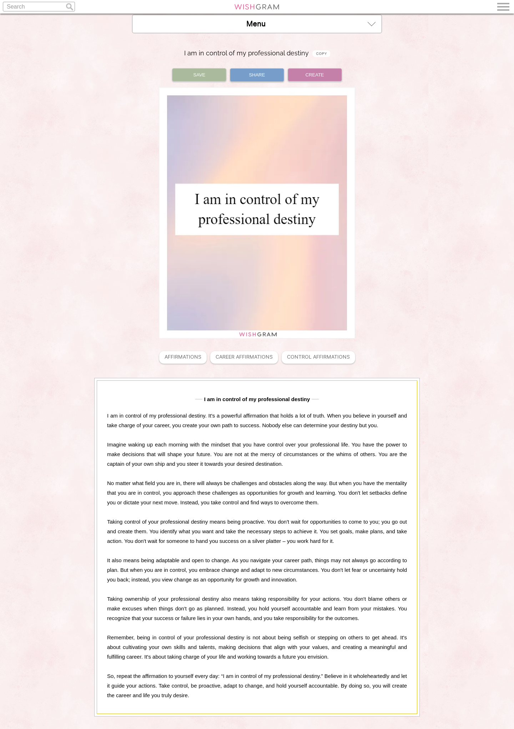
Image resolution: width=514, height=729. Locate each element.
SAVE (199, 75)
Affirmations (183, 357)
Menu (311, 23)
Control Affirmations (318, 357)
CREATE (315, 75)
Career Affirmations (244, 357)
